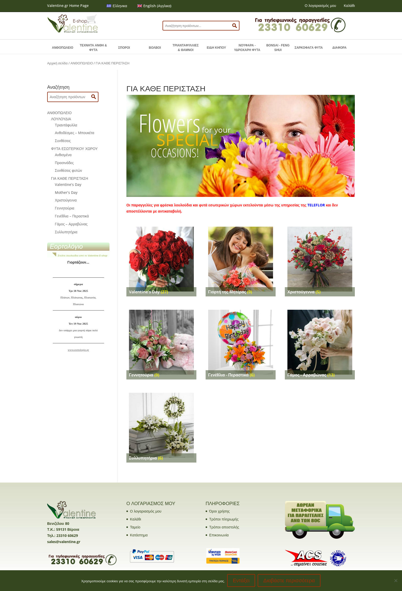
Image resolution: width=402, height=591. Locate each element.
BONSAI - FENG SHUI (278, 48)
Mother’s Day (66, 192)
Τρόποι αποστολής (224, 527)
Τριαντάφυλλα (66, 125)
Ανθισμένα (63, 154)
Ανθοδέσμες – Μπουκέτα (74, 132)
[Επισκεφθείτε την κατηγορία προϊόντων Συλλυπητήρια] (161, 425)
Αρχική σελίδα (57, 63)
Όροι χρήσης (219, 511)
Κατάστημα (139, 535)
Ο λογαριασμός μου (320, 5)
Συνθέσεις (63, 140)
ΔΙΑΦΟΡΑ (339, 47)
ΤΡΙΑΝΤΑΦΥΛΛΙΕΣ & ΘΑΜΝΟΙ (186, 48)
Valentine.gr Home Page (68, 5)
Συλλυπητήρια (66, 231)
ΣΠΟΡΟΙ (124, 47)
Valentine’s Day (68, 184)
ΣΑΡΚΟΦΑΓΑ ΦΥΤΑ (309, 47)
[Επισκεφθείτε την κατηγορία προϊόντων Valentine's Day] (161, 259)
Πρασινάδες (64, 162)
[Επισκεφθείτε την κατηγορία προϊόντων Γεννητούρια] (161, 342)
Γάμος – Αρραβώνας (71, 224)
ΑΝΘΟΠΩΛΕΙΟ (62, 47)
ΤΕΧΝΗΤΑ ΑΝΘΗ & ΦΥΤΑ (93, 48)
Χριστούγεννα (66, 200)
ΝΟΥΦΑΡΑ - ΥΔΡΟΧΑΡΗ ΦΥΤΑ (247, 48)
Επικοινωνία (219, 535)
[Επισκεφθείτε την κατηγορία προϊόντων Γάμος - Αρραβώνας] (320, 342)
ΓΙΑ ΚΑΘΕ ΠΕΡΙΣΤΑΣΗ (69, 178)
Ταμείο (135, 527)
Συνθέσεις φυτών (68, 170)
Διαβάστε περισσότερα (289, 581)
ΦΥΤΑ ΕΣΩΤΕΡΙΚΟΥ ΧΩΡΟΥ (74, 148)
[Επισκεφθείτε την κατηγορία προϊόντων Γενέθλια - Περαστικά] (241, 342)
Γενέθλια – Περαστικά (72, 216)
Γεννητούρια (64, 208)
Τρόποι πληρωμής (223, 519)
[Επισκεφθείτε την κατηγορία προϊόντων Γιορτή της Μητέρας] (241, 259)
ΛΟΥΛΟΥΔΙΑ (61, 118)
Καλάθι (349, 5)
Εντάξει (241, 581)
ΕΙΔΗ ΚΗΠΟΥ (216, 47)
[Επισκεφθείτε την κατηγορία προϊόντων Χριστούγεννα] (320, 259)
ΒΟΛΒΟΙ (155, 47)
